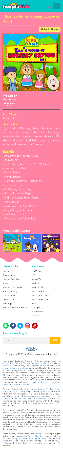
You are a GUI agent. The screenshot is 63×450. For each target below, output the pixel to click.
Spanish (32, 382)
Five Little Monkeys (37, 398)
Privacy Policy (10, 291)
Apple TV (36, 279)
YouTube (36, 271)
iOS (33, 275)
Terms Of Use (10, 295)
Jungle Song (10, 368)
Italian (15, 384)
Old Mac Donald (17, 398)
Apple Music (41, 438)
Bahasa (26, 384)
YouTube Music (26, 438)
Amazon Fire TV (40, 299)
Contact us (8, 299)
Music (6, 283)
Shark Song (23, 368)
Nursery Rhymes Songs (15, 307)
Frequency (37, 311)
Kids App (7, 303)
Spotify (14, 438)
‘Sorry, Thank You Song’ (14, 391)
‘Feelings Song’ (53, 389)
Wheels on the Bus (41, 363)
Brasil (39, 382)
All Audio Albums (50, 29)
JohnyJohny (8, 363)
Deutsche (7, 384)
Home (6, 271)
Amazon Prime (39, 291)
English (24, 382)
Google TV (37, 307)
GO (55, 340)
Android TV (38, 287)
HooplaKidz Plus (11, 279)
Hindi (57, 382)
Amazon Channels (41, 295)
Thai (52, 382)
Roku (34, 303)
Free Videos (9, 275)
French (46, 382)
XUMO (35, 315)
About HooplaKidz (12, 287)
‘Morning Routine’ (37, 389)
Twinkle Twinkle (23, 363)
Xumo (42, 436)
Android (36, 283)
